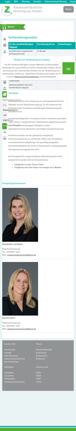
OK (68, 69)
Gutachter (9, 375)
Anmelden (9, 372)
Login (7, 1)
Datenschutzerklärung (56, 1)
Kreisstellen (9, 378)
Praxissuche (9, 349)
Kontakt (37, 1)
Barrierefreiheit (11, 361)
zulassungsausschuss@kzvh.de (21, 255)
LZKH (38, 378)
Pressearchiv (41, 355)
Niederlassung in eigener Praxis (5, 111)
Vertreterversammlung (14, 381)
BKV (16, 1)
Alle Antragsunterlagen (5, 106)
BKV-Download (11, 355)
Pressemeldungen (44, 349)
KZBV (38, 372)
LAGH (38, 381)
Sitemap (26, 1)
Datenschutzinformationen (26, 76)
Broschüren (41, 352)
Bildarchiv (40, 358)
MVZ (5, 115)
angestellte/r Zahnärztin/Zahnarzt (5, 121)
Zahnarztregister (5, 125)
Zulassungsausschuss (5, 100)
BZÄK (38, 375)
